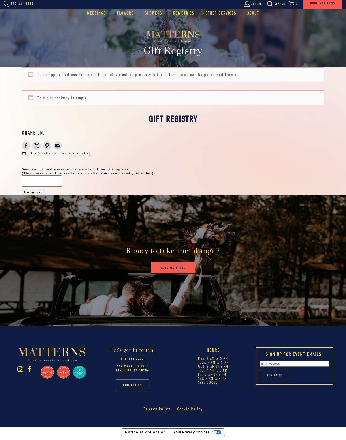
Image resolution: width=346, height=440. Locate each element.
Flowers (125, 13)
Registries (183, 13)
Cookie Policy (190, 411)
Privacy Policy (156, 411)
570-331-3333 (132, 361)
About (253, 13)
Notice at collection (145, 434)
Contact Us (132, 387)
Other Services (220, 13)
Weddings (96, 13)
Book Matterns (173, 270)
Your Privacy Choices (191, 434)
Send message (33, 194)
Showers (153, 13)
